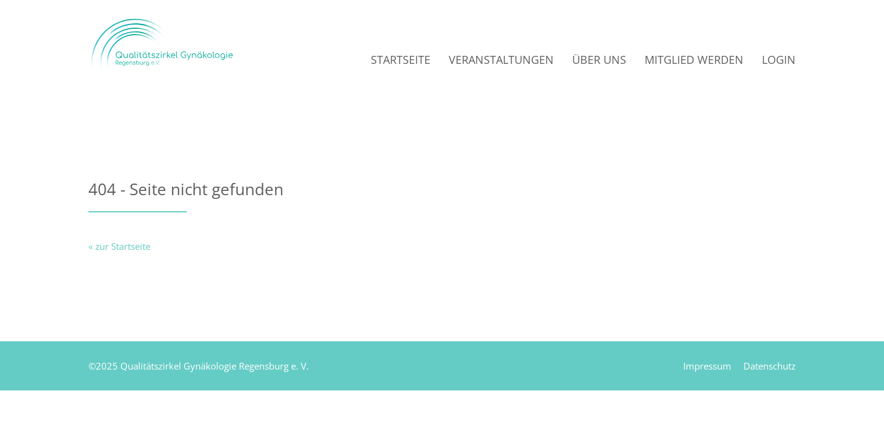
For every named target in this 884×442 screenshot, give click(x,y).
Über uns (599, 59)
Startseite (400, 59)
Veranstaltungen (501, 59)
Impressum (707, 366)
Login (779, 59)
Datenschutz (769, 366)
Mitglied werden (694, 59)
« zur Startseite (119, 246)
